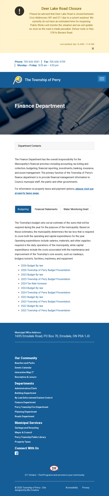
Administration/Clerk (26, 388)
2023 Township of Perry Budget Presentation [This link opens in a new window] (45, 301)
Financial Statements (46, 209)
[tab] (23, 209)
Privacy (85, 487)
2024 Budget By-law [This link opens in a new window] (32, 288)
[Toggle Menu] (101, 78)
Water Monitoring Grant (76, 209)
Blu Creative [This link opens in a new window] (33, 490)
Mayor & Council (23, 432)
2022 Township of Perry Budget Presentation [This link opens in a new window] (45, 310)
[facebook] (16, 453)
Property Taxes (23, 442)
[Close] (93, 48)
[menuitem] (54, 363)
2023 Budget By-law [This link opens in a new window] (32, 297)
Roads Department (24, 416)
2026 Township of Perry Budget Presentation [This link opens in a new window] (45, 270)
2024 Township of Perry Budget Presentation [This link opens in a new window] (45, 292)
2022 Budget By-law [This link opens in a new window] (32, 305)
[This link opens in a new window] (54, 468)
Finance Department (25, 402)
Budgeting (23, 209)
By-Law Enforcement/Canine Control (33, 397)
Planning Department (26, 412)
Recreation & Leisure (25, 377)
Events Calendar (23, 367)
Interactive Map (24, 372)
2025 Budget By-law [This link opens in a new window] (32, 274)
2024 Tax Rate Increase (34, 283)
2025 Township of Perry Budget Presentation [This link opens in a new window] (45, 279)
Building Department (25, 393)
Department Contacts (29, 145)
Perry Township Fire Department (31, 407)
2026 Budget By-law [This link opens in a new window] (32, 265)
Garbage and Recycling (27, 428)
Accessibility (72, 487)
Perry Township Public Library (30, 437)
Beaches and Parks (25, 363)
